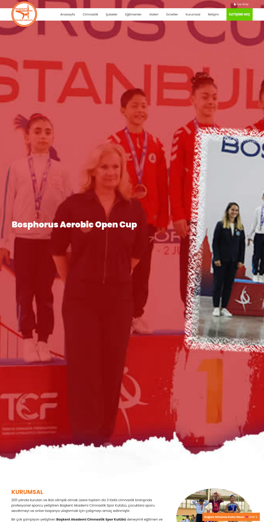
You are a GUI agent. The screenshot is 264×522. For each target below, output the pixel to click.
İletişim (213, 14)
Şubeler (111, 14)
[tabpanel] (132, 240)
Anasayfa (67, 14)
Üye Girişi (241, 4)
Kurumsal (193, 14)
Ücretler (172, 14)
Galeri (153, 14)
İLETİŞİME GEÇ (239, 14)
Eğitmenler (133, 14)
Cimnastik (90, 14)
